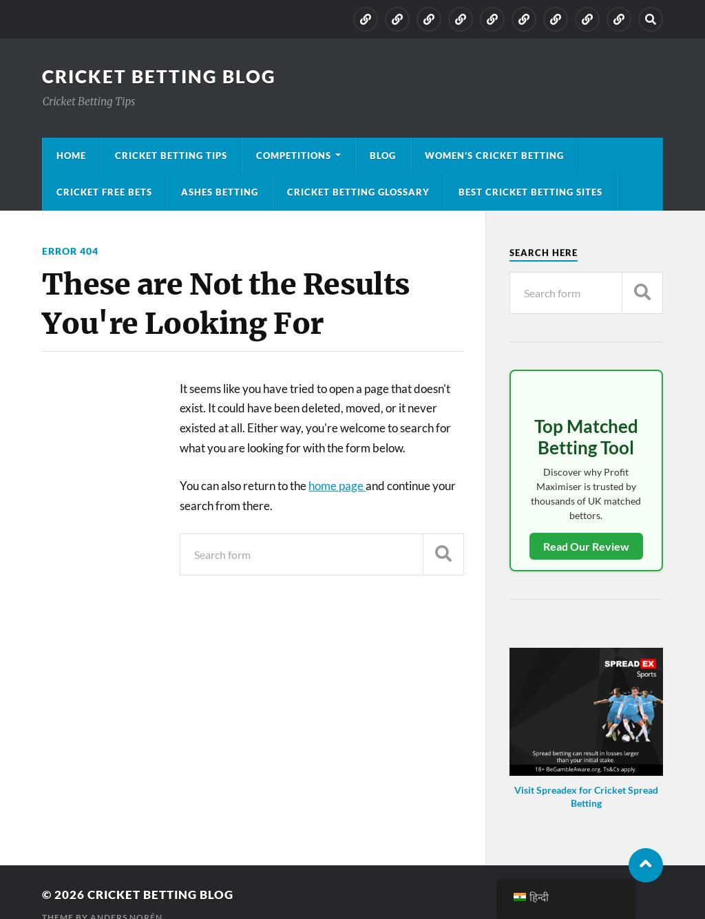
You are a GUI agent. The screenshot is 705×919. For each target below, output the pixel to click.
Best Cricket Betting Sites (530, 192)
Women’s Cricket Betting (494, 155)
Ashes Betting (219, 192)
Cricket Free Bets (104, 192)
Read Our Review (586, 546)
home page (337, 485)
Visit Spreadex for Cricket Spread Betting (586, 796)
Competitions (293, 155)
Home (71, 155)
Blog (383, 155)
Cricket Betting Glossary (358, 192)
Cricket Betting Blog (159, 76)
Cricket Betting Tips (171, 155)
